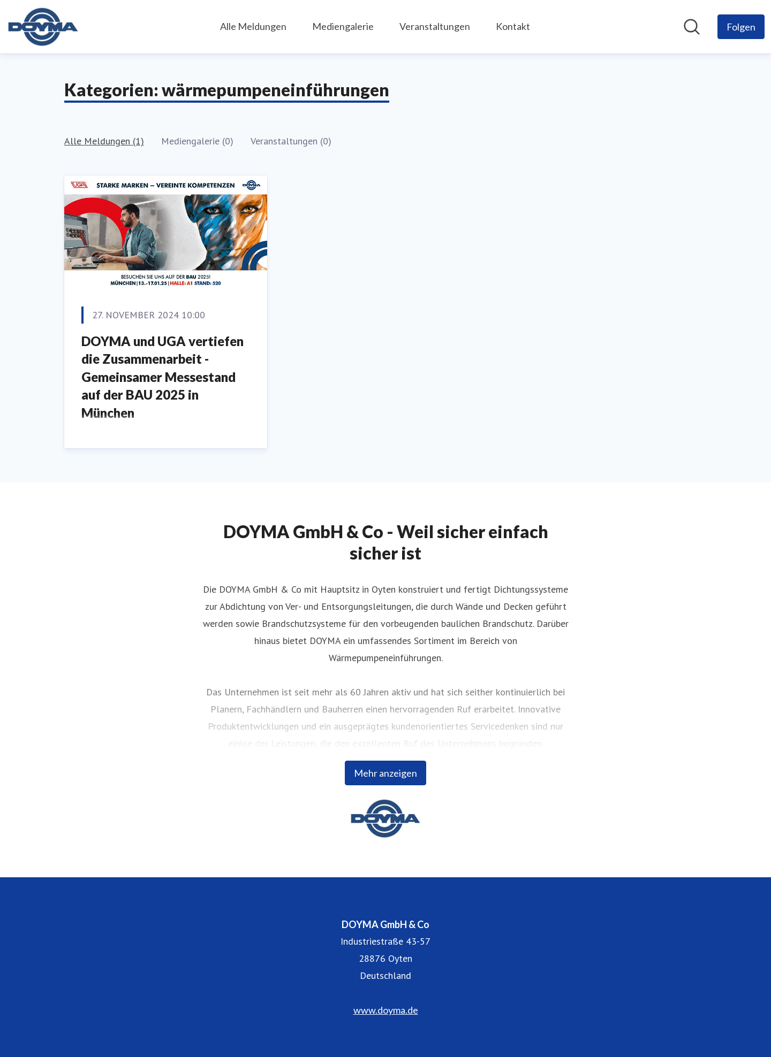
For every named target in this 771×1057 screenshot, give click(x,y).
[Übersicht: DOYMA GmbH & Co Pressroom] (43, 26)
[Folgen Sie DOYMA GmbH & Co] (741, 26)
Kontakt (513, 26)
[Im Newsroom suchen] (691, 26)
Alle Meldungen (253, 26)
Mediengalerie (343, 26)
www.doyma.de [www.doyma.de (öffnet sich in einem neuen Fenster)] (385, 1010)
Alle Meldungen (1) (104, 141)
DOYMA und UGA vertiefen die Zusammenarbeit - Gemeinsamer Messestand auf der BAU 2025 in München (162, 376)
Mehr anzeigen (385, 773)
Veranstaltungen (434, 26)
